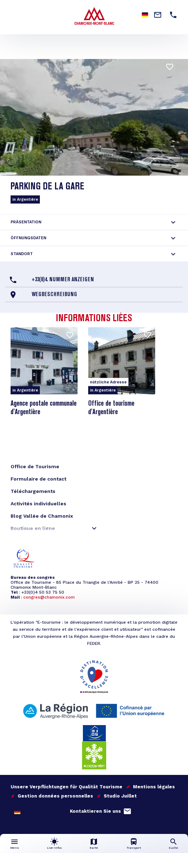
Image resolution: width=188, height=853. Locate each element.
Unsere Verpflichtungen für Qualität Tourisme (66, 786)
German (17, 811)
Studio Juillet (120, 796)
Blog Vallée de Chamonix (42, 516)
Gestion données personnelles (55, 796)
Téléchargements (33, 491)
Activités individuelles (38, 503)
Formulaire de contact (38, 479)
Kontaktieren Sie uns (95, 811)
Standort (22, 254)
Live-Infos (54, 847)
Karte (94, 847)
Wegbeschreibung (54, 294)
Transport (134, 847)
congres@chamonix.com (49, 597)
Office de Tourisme (35, 466)
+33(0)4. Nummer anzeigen (63, 279)
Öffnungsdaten (28, 238)
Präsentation (26, 222)
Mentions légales (154, 786)
